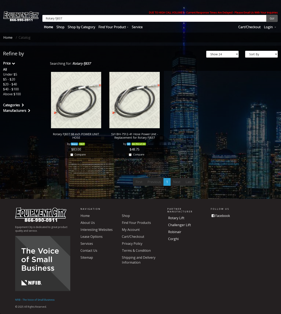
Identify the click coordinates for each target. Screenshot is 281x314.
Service (137, 27)
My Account (131, 229)
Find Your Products (136, 222)
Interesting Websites (96, 229)
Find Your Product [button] (112, 27)
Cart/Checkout (249, 27)
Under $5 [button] (10, 74)
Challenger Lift (179, 225)
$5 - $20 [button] (9, 79)
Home (48, 27)
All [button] (5, 69)
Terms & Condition (136, 250)
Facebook (221, 215)
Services (86, 243)
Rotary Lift (176, 218)
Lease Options (91, 236)
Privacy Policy (132, 243)
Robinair (174, 232)
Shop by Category (81, 27)
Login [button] (268, 27)
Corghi (173, 239)
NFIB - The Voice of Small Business (34, 300)
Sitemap (86, 257)
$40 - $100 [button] (11, 89)
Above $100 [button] (12, 94)
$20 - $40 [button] (10, 84)
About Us (87, 222)
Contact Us (88, 250)
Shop (60, 27)
